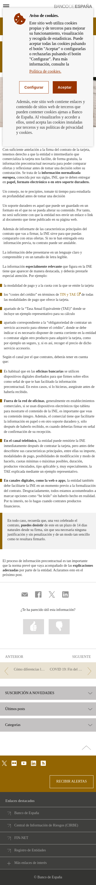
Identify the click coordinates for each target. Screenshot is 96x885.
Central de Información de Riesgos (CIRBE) (46, 825)
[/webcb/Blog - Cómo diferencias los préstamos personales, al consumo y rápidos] (24, 669)
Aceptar (65, 87)
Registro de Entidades (30, 850)
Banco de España (26, 813)
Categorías (12, 725)
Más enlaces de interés (30, 863)
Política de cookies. (45, 71)
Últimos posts (15, 709)
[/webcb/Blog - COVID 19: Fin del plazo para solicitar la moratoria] (71, 669)
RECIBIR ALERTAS (71, 781)
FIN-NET (21, 838)
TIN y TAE (70, 294)
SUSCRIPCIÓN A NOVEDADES (29, 693)
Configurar (33, 87)
